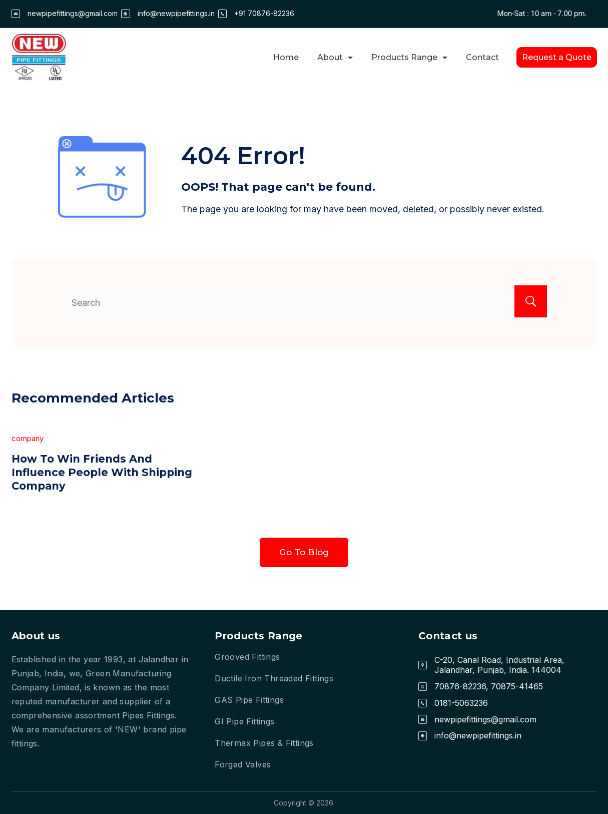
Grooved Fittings (247, 657)
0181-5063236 (461, 703)
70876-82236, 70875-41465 (488, 686)
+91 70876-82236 (264, 13)
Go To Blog (304, 553)
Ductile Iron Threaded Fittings (274, 678)
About (335, 57)
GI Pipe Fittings (244, 721)
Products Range (409, 57)
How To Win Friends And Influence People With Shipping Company (85, 472)
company (28, 438)
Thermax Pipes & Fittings (264, 743)
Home (286, 57)
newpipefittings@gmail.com (73, 13)
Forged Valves (243, 764)
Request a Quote (556, 57)
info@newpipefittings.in (176, 13)
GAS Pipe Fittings (249, 700)
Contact (482, 57)
